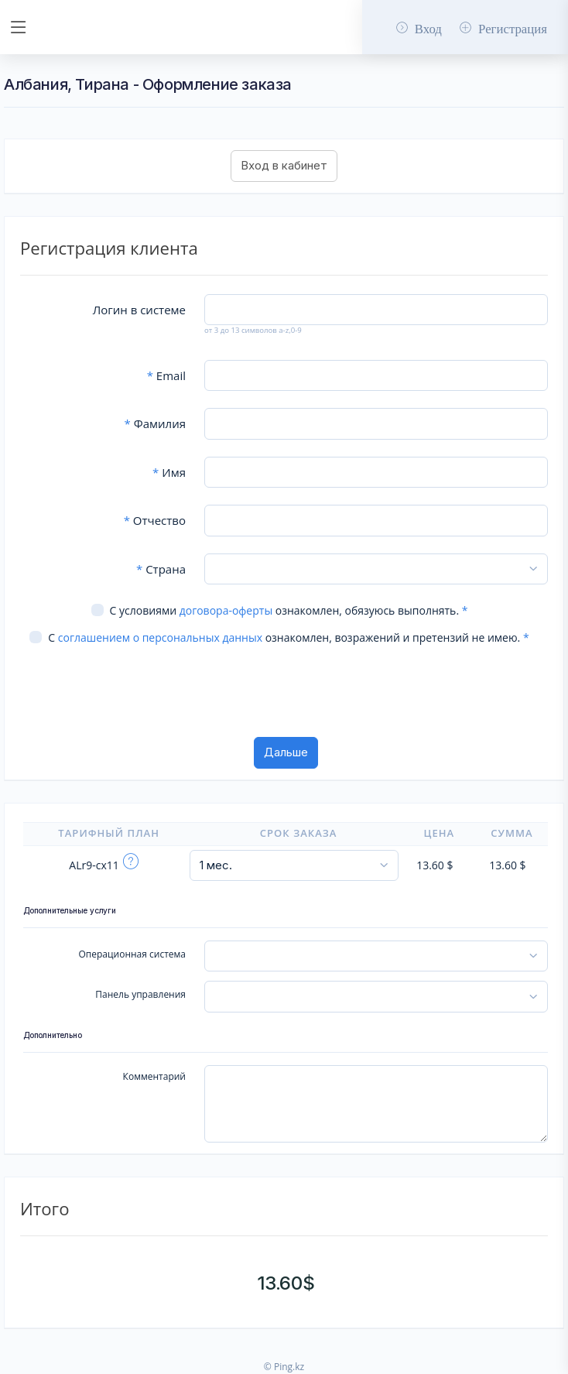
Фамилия (155, 423)
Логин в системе (139, 309)
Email (166, 375)
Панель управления (140, 994)
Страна (161, 569)
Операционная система (132, 954)
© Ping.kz (284, 1366)
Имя (169, 472)
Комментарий (154, 1076)
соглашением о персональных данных (160, 637)
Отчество (155, 520)
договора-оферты (226, 610)
